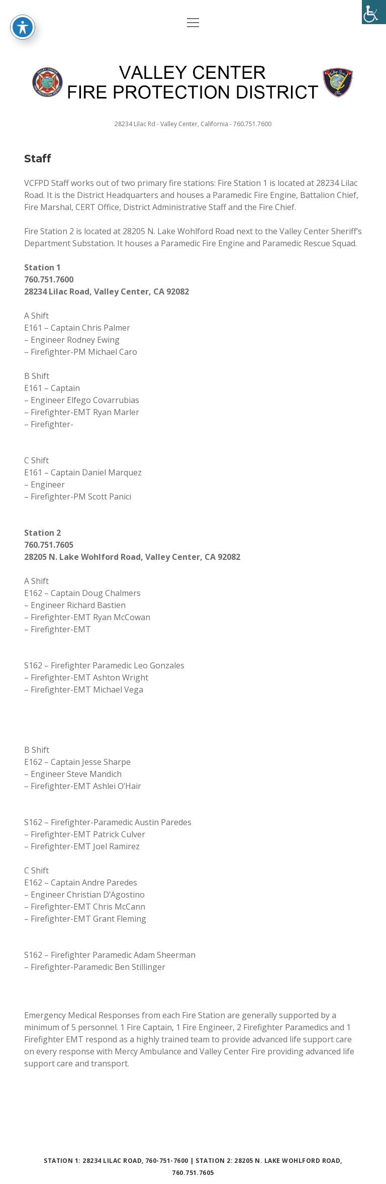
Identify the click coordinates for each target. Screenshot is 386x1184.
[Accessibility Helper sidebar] (374, 12)
